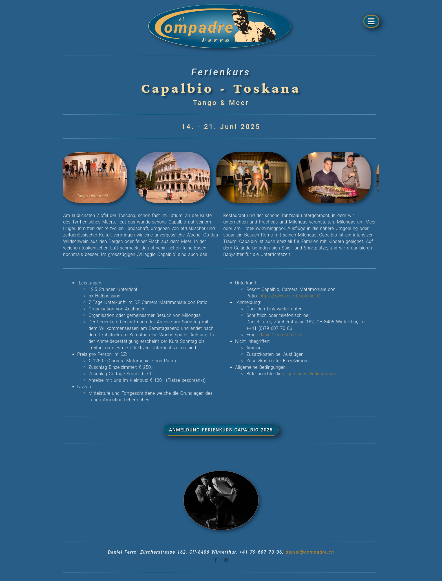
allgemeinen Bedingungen (309, 373)
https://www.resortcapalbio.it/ (289, 296)
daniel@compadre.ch (280, 334)
